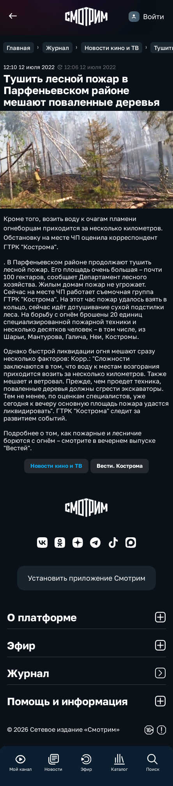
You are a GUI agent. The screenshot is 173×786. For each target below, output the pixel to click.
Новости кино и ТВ (56, 466)
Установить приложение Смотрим (86, 578)
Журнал (86, 673)
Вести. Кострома (120, 466)
